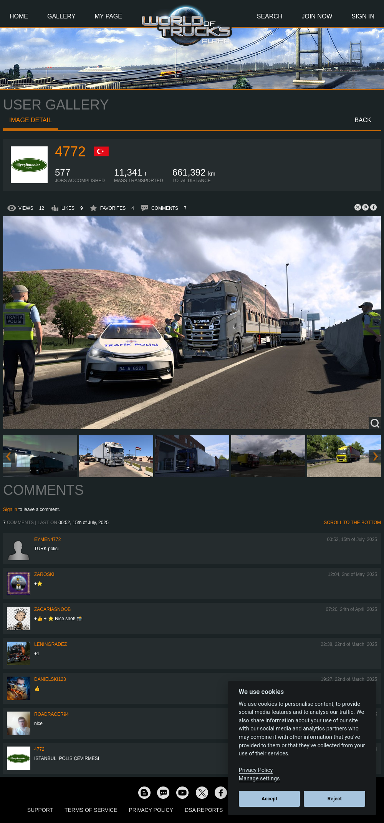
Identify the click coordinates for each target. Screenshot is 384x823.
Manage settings (259, 778)
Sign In (362, 16)
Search (270, 16)
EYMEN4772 (47, 539)
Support (40, 810)
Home (19, 16)
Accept (269, 798)
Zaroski (44, 574)
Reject (335, 798)
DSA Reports (204, 810)
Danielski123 (50, 679)
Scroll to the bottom (352, 522)
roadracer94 (51, 714)
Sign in (10, 509)
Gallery (61, 16)
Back (362, 120)
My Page (108, 16)
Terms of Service (91, 810)
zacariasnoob (52, 609)
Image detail (30, 120)
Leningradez (50, 644)
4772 (70, 151)
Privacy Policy (151, 810)
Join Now (316, 16)
